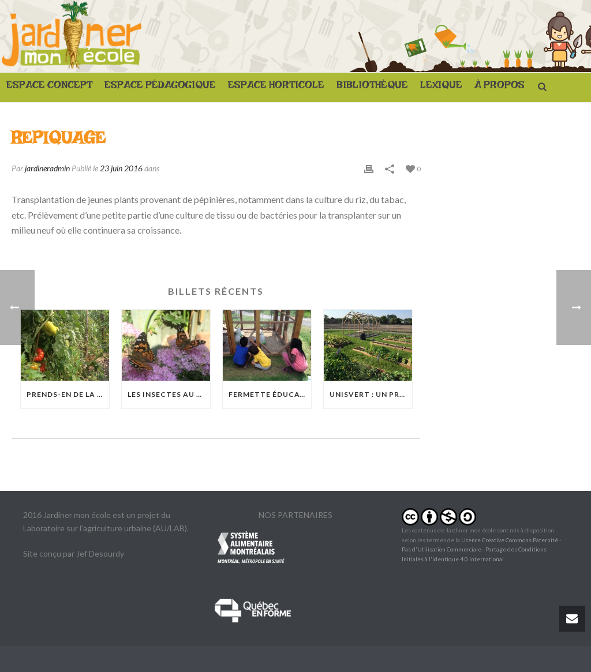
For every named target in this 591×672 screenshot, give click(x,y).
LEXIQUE (441, 87)
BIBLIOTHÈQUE (372, 87)
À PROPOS (499, 87)
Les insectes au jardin (169, 394)
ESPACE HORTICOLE (276, 87)
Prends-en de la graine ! (68, 394)
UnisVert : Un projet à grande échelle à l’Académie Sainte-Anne (371, 394)
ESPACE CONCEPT (49, 87)
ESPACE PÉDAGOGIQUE (160, 87)
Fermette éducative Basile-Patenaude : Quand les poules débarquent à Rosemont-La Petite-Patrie (270, 394)
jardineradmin (47, 168)
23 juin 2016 (121, 168)
